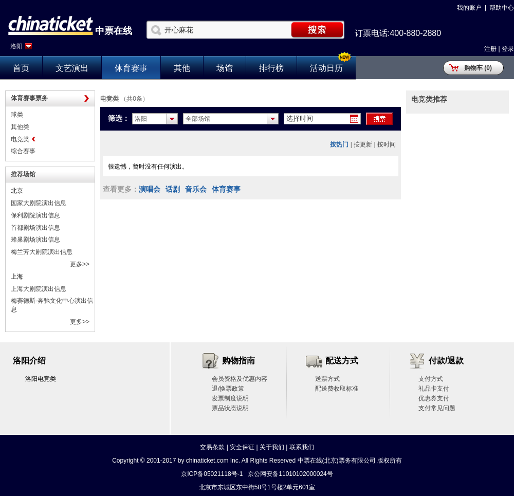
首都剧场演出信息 (35, 227)
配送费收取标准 (336, 388)
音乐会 (196, 189)
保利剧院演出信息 (35, 215)
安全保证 (242, 447)
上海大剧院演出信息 (38, 288)
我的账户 (469, 7)
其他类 (20, 127)
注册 (490, 48)
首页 (21, 68)
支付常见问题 (436, 408)
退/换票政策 (228, 388)
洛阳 (16, 46)
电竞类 (20, 139)
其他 (182, 68)
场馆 (224, 68)
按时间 (386, 144)
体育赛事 (131, 68)
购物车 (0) (478, 67)
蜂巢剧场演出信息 (35, 239)
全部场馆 (198, 118)
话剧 (173, 189)
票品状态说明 (230, 408)
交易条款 (212, 447)
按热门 (339, 144)
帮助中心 (501, 7)
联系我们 (301, 447)
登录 (508, 48)
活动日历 (326, 68)
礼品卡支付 (433, 388)
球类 (17, 114)
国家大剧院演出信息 (38, 203)
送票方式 (327, 378)
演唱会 (149, 189)
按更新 (363, 144)
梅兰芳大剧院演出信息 (41, 251)
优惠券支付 (433, 398)
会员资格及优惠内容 (239, 378)
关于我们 (272, 447)
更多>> (79, 264)
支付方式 (430, 378)
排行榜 (271, 68)
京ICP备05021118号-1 (212, 473)
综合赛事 (23, 151)
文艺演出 (72, 68)
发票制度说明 (230, 398)
